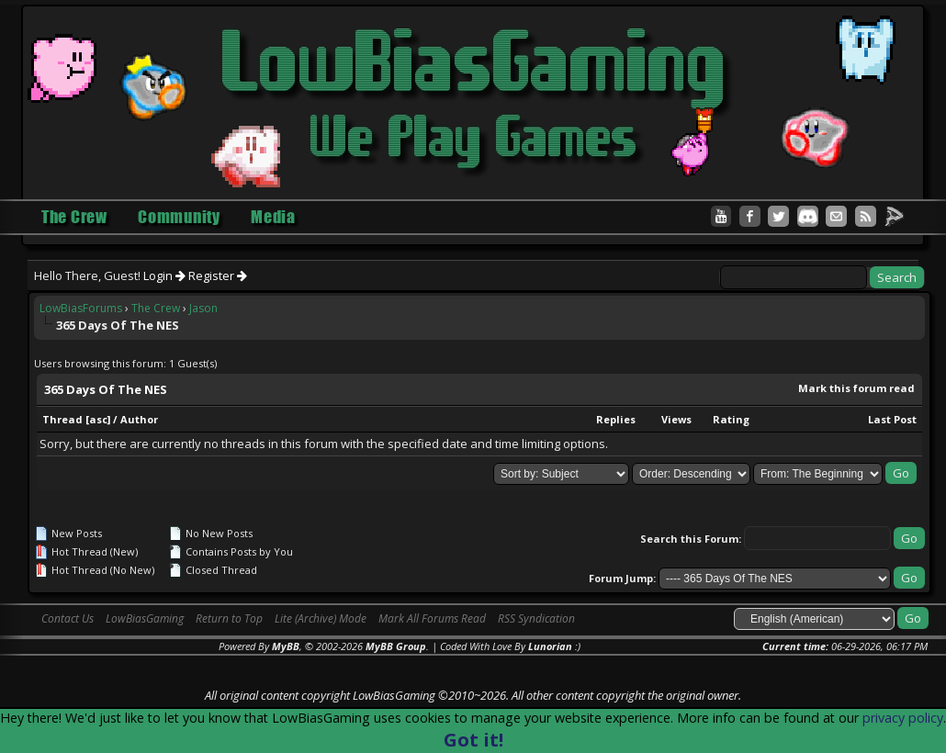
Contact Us (67, 618)
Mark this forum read (856, 388)
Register (217, 275)
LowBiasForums (80, 308)
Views (676, 419)
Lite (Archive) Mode (320, 618)
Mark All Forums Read (432, 618)
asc (98, 419)
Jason (203, 308)
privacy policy (902, 717)
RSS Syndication (536, 618)
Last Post (892, 419)
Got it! (473, 739)
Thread (62, 419)
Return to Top (229, 618)
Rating (731, 419)
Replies (616, 419)
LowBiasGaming (145, 618)
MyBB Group (396, 646)
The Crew (155, 308)
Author (139, 419)
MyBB (285, 646)
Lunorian (550, 646)
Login (164, 275)
